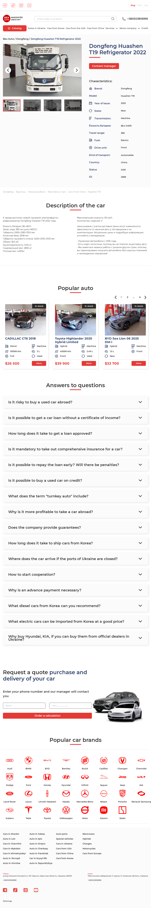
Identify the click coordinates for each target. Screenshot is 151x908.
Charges (87, 843)
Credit (144, 28)
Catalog (15, 28)
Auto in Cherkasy (38, 848)
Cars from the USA (75, 28)
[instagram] (21, 5)
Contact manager (104, 66)
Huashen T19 (94, 192)
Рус (139, 5)
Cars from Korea (55, 28)
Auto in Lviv (9, 838)
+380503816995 (134, 18)
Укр (146, 5)
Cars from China (95, 28)
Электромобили (37, 192)
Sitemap (7, 901)
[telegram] (5, 5)
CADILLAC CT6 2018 (20, 338)
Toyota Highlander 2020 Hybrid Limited (73, 340)
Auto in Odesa (37, 834)
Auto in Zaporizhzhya (40, 863)
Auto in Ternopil (11, 858)
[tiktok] (13, 5)
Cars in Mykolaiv (11, 848)
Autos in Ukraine (37, 28)
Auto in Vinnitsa (11, 863)
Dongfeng (22, 39)
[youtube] (29, 5)
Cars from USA (64, 848)
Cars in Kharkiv (11, 834)
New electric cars (57, 192)
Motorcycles (89, 848)
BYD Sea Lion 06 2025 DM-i (122, 340)
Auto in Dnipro (37, 843)
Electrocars (89, 834)
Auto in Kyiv (35, 838)
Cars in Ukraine (64, 843)
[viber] (26, 890)
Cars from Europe (92, 853)
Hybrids (87, 838)
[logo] (13, 18)
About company (128, 28)
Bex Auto (8, 39)
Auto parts (61, 834)
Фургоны (21, 192)
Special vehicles (64, 838)
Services (110, 28)
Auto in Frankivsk (38, 853)
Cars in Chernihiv (12, 843)
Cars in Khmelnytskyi (14, 853)
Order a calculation (47, 715)
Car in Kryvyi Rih (38, 858)
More (39, 363)
